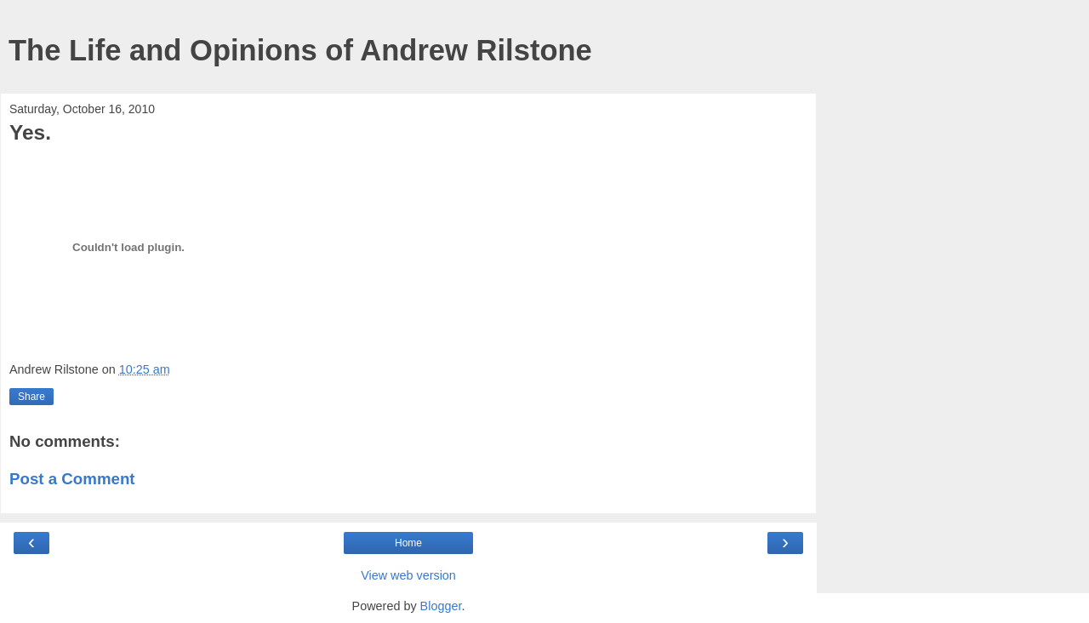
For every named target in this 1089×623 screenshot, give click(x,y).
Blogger (441, 606)
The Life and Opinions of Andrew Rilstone (300, 50)
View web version (408, 575)
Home (408, 543)
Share (31, 397)
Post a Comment (72, 479)
